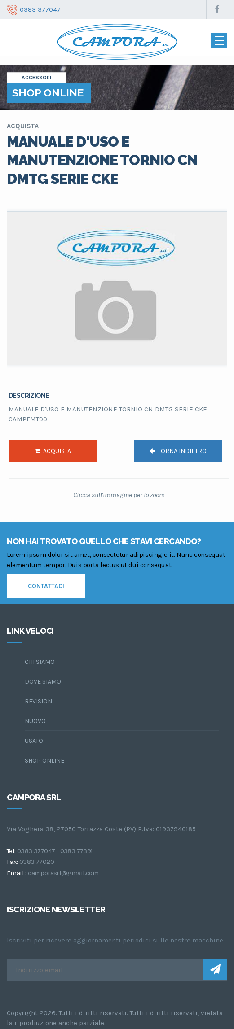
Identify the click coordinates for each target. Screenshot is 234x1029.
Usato (34, 741)
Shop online (44, 760)
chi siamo (40, 662)
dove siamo (43, 681)
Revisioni (39, 701)
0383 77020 (36, 862)
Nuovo (35, 721)
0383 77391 (76, 851)
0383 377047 (36, 851)
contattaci (46, 586)
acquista (53, 451)
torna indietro (178, 451)
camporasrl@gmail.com (63, 873)
